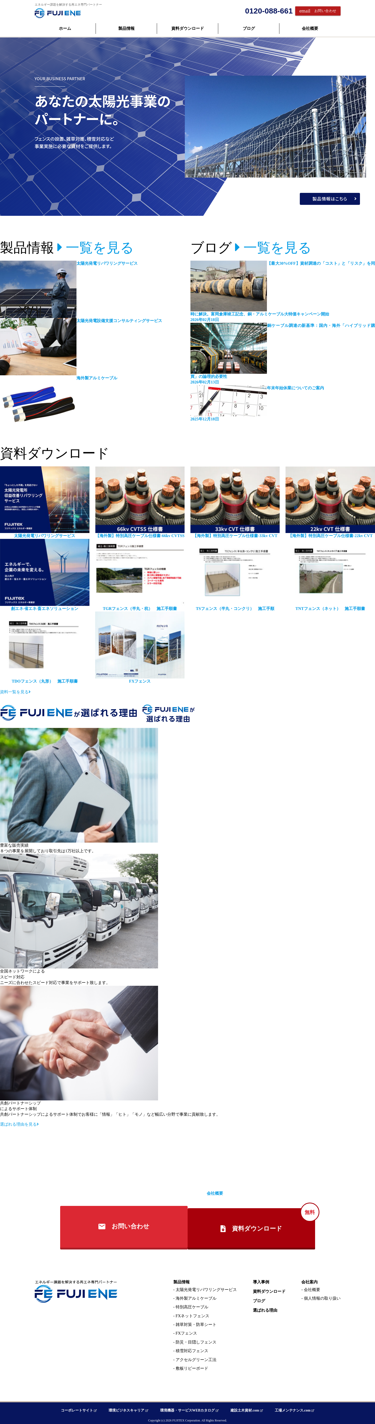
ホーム (65, 28)
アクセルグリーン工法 (196, 1357)
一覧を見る (95, 247)
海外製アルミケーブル (196, 1296)
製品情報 (126, 28)
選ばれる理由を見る (19, 1124)
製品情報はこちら (340, 196)
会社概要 (310, 28)
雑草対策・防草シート (196, 1322)
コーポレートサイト (82, 1408)
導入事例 (261, 1280)
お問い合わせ (317, 11)
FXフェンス (186, 1331)
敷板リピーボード (192, 1366)
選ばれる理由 (265, 1308)
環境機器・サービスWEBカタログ (189, 1408)
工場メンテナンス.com (291, 1408)
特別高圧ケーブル (192, 1304)
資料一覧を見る (15, 692)
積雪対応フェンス (192, 1348)
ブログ (249, 28)
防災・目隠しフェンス (196, 1340)
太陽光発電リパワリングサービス (206, 1287)
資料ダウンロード (187, 28)
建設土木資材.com (245, 1408)
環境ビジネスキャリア (130, 1408)
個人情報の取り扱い (322, 1296)
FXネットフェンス (192, 1313)
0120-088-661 (269, 11)
